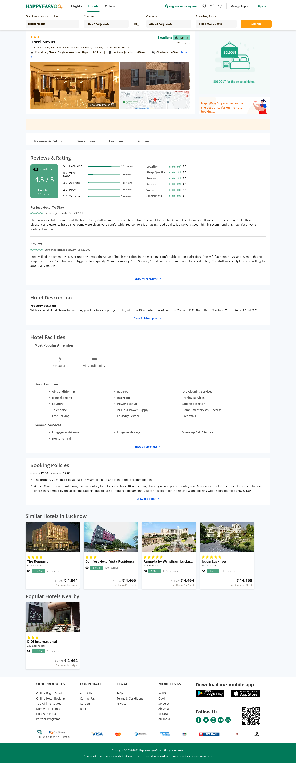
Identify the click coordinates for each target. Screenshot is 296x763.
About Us (86, 693)
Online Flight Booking (50, 693)
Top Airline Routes (48, 703)
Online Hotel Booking (50, 698)
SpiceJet (163, 703)
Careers (85, 703)
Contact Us (87, 698)
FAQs (120, 693)
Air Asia (163, 709)
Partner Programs (48, 719)
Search (256, 24)
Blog (83, 709)
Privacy (121, 703)
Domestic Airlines (48, 709)
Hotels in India (46, 714)
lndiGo (162, 693)
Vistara (163, 714)
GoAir (162, 698)
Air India (164, 719)
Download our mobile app (225, 684)
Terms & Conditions (130, 698)
